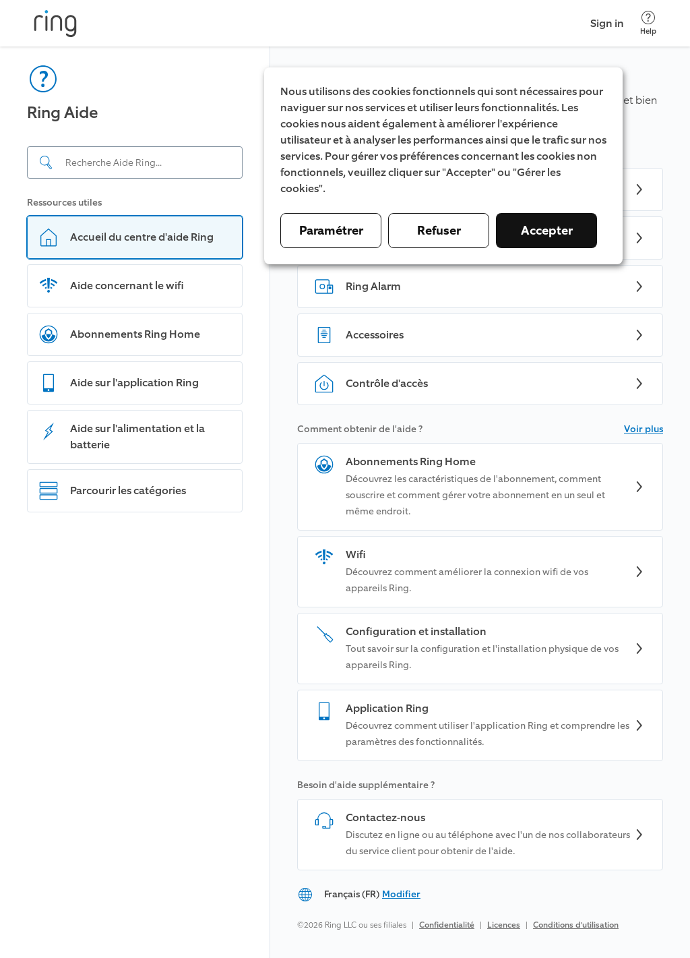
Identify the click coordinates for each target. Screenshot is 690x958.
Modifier (401, 894)
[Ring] (55, 23)
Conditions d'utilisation (576, 925)
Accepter (547, 230)
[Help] (648, 23)
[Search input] (135, 162)
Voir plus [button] (643, 429)
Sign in (607, 23)
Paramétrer (331, 230)
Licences (503, 925)
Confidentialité (446, 925)
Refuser (439, 230)
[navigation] (135, 502)
